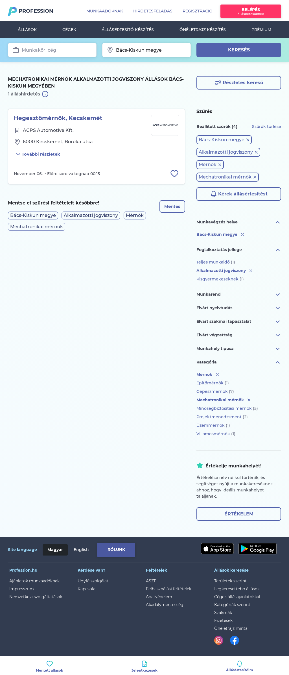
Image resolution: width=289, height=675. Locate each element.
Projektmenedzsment (222, 416)
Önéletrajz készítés (202, 29)
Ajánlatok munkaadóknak (34, 580)
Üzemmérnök (213, 425)
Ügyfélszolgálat (93, 580)
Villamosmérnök (215, 433)
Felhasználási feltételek (168, 588)
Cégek (69, 29)
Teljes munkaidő (215, 262)
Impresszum (21, 588)
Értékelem (238, 514)
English (81, 549)
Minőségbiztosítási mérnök (227, 408)
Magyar (55, 549)
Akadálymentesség (164, 604)
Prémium (261, 29)
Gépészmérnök (215, 391)
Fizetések (223, 620)
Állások (27, 29)
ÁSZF (151, 580)
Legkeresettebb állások (237, 588)
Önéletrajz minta (231, 628)
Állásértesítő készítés (128, 29)
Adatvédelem (159, 596)
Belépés (251, 11)
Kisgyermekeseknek (220, 279)
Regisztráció (198, 11)
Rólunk (116, 549)
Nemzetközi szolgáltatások (35, 596)
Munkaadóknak (104, 11)
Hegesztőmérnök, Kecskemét (58, 118)
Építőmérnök (212, 383)
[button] (224, 139)
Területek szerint (230, 580)
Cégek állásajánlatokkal (237, 596)
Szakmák (223, 612)
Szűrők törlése (266, 126)
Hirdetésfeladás (152, 11)
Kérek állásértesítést (239, 194)
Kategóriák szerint (232, 604)
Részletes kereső (239, 82)
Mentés (171, 207)
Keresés (239, 50)
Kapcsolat (87, 588)
